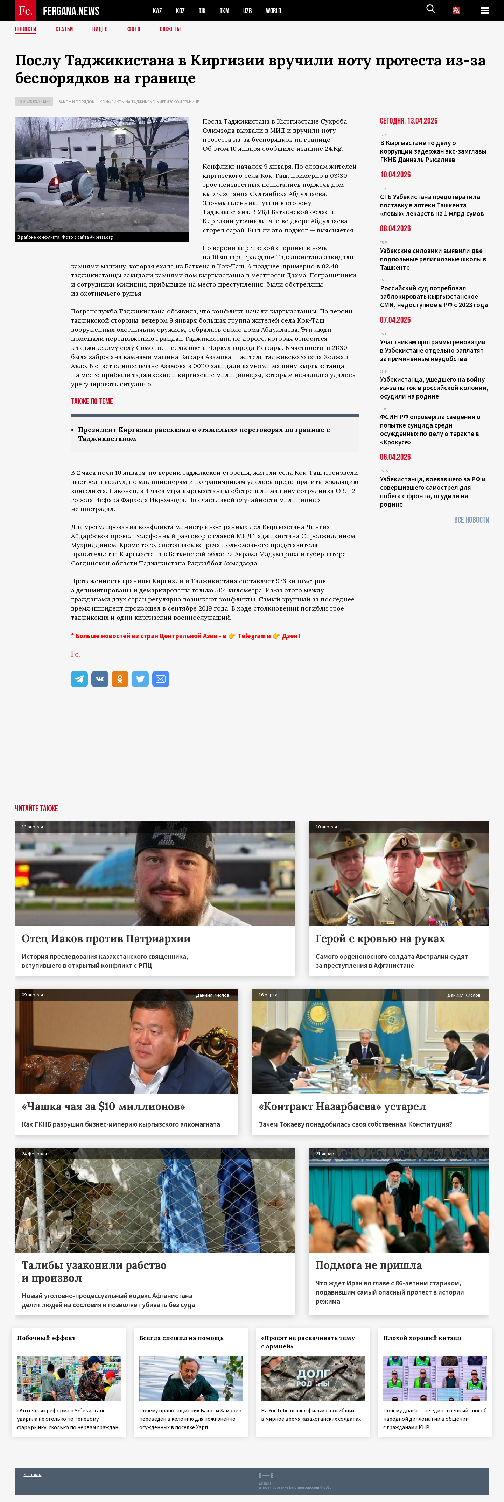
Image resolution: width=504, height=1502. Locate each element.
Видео (102, 29)
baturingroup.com (304, 1494)
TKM (226, 10)
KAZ (157, 10)
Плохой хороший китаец (425, 1338)
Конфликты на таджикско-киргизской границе (149, 101)
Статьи (66, 29)
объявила (182, 311)
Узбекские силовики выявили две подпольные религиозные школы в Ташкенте (433, 259)
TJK (203, 10)
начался (249, 166)
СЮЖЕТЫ (174, 29)
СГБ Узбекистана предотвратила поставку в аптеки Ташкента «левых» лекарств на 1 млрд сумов (432, 205)
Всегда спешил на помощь (184, 1338)
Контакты (33, 1481)
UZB (249, 10)
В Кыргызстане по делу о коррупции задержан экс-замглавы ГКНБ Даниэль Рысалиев (433, 151)
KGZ (180, 10)
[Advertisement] (252, 753)
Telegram (252, 636)
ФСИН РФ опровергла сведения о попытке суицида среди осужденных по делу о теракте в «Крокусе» (430, 429)
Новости (26, 29)
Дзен (290, 636)
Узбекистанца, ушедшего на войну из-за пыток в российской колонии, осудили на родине (434, 387)
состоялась (176, 546)
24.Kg (333, 148)
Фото (137, 29)
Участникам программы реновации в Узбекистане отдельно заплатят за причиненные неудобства (433, 350)
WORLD (276, 10)
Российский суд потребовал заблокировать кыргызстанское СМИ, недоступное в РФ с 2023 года (434, 296)
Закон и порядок (76, 101)
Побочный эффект (49, 1338)
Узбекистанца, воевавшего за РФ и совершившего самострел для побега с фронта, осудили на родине (433, 491)
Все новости (471, 520)
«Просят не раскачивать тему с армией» (311, 1343)
